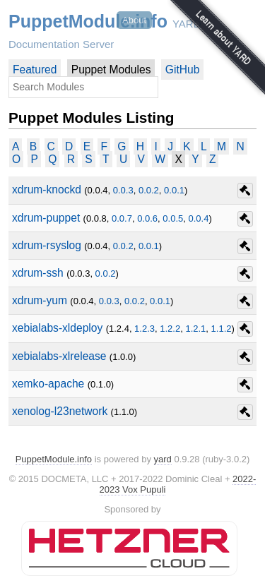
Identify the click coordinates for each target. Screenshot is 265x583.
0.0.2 (149, 190)
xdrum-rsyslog (46, 245)
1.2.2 (170, 328)
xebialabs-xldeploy (57, 328)
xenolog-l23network (59, 411)
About (134, 20)
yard (163, 459)
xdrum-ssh (38, 273)
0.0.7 (122, 218)
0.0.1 (174, 190)
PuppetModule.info (87, 21)
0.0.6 (147, 218)
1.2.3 (144, 328)
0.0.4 (199, 218)
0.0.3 (123, 190)
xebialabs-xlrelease (59, 356)
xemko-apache (48, 384)
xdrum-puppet (46, 218)
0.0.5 (173, 218)
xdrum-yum (39, 300)
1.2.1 (195, 328)
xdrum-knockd (46, 190)
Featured (35, 70)
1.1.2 (221, 328)
